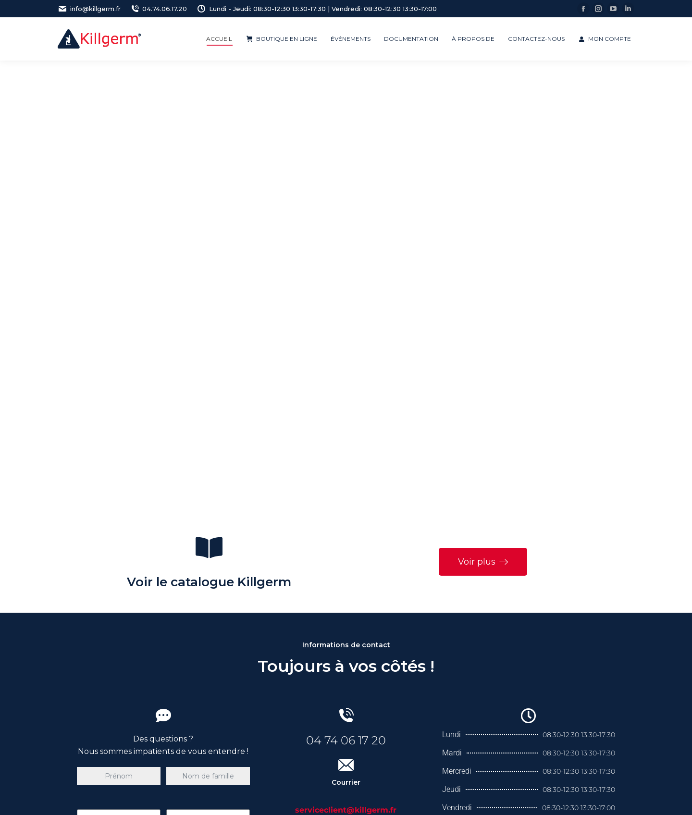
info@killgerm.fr (89, 9)
